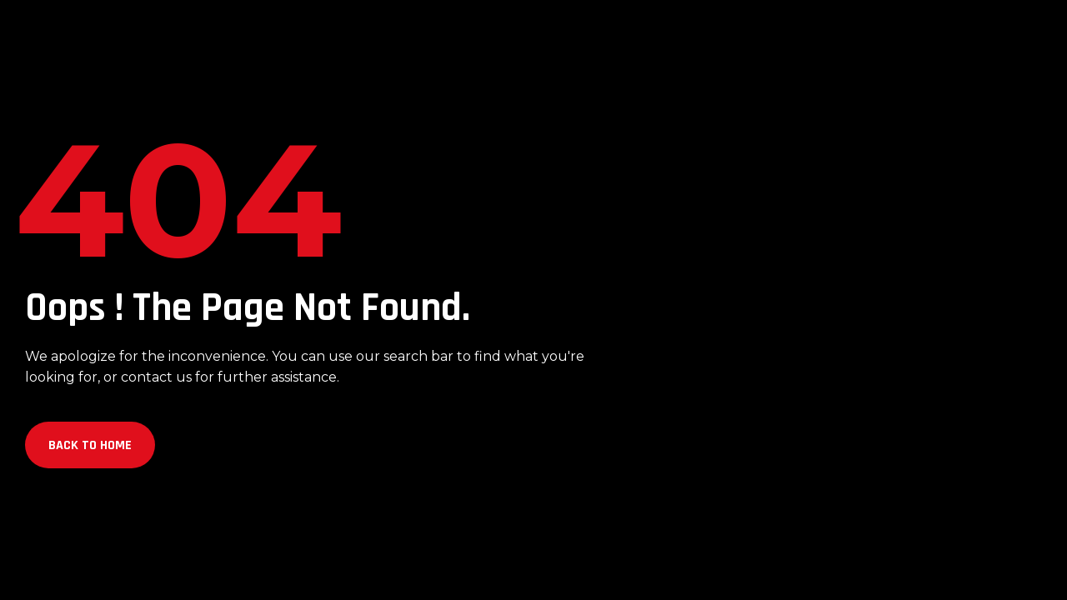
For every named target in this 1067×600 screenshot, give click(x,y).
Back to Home (90, 445)
